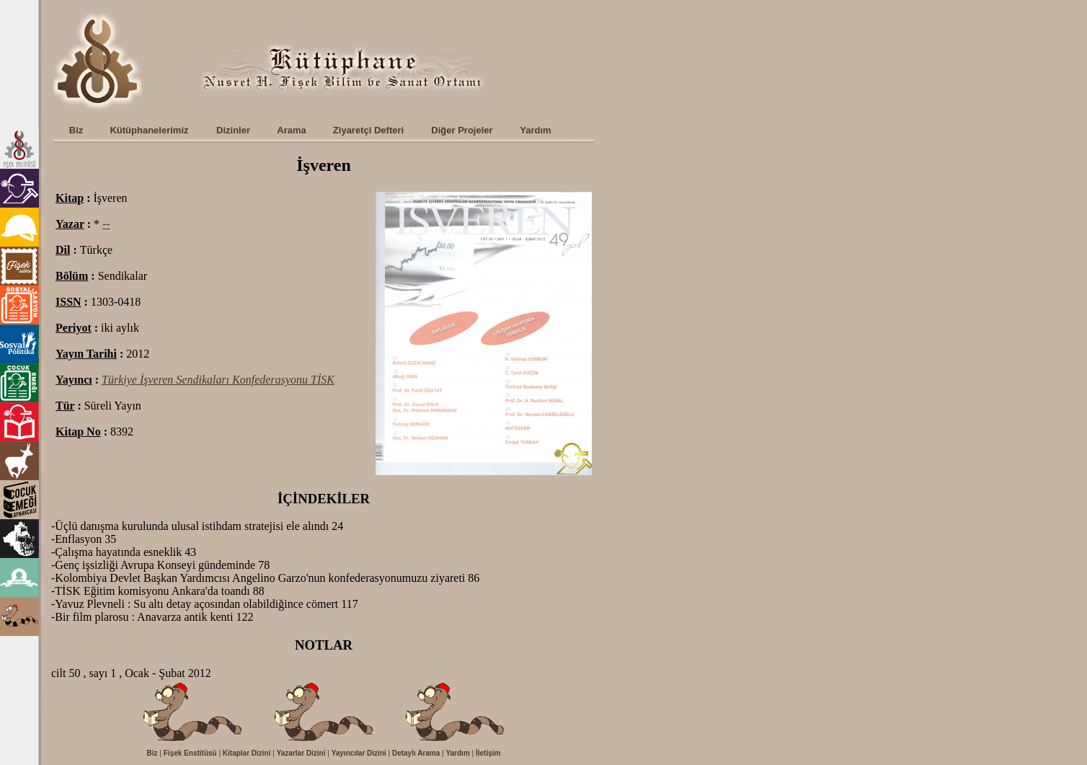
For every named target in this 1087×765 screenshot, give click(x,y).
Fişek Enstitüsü (190, 753)
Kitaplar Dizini (247, 753)
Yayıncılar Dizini (359, 753)
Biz (152, 753)
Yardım (457, 753)
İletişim (488, 753)
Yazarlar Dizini (301, 753)
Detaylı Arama (416, 753)
